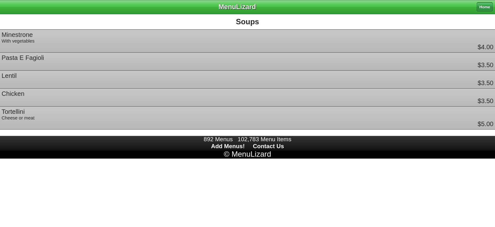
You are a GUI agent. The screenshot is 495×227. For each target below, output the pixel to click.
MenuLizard (251, 154)
